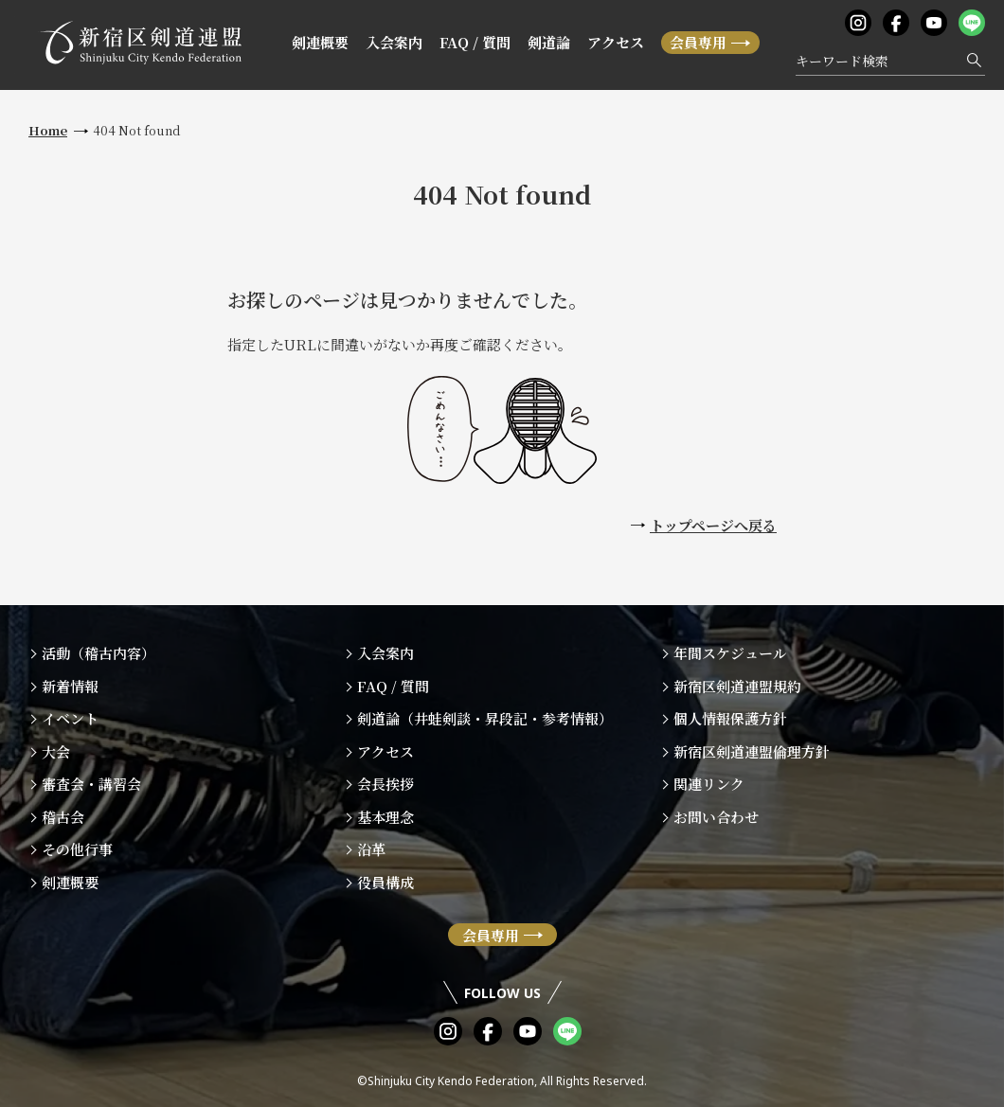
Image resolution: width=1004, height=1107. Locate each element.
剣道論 (549, 42)
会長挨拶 (385, 784)
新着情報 (70, 686)
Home (47, 130)
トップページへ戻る (713, 525)
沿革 (371, 849)
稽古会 (63, 817)
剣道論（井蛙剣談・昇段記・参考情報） (485, 718)
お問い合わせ (716, 817)
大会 (56, 751)
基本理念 (385, 817)
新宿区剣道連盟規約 (737, 686)
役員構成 (385, 882)
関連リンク (708, 784)
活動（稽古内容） (98, 653)
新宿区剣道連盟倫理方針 (751, 751)
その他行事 (77, 849)
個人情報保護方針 (730, 718)
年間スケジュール (730, 653)
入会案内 (394, 42)
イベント (70, 718)
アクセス (615, 42)
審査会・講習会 (91, 784)
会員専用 (698, 42)
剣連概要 (320, 42)
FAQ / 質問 (475, 42)
